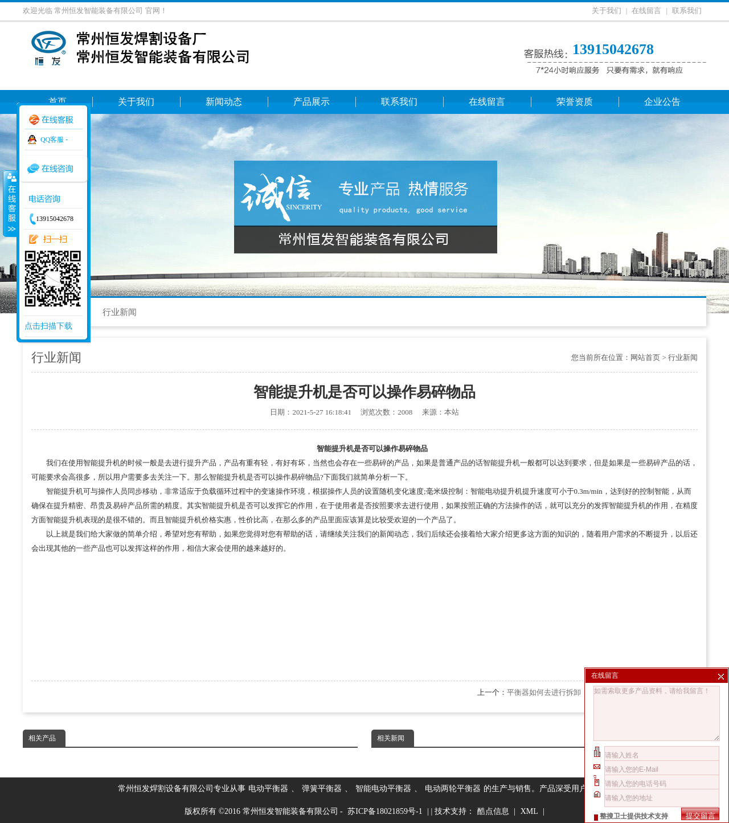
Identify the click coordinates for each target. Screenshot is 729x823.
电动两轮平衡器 (453, 788)
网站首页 (645, 357)
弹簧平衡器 (322, 788)
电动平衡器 (268, 788)
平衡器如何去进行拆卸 (544, 692)
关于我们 (606, 10)
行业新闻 (120, 312)
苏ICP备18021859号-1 (384, 811)
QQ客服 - (54, 140)
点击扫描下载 (48, 326)
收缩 (10, 203)
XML (529, 811)
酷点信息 (493, 811)
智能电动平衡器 (383, 788)
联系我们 (687, 10)
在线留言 (646, 10)
